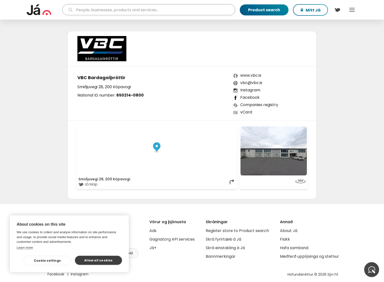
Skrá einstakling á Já (225, 248)
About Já (288, 230)
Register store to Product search (237, 230)
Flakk (285, 239)
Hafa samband (294, 248)
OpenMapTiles (225, 129)
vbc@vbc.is (251, 83)
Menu (352, 9)
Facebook (250, 97)
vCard (246, 112)
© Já (184, 129)
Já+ (152, 248)
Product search (264, 10)
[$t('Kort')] (337, 9)
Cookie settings (47, 260)
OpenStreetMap (202, 129)
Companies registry (259, 105)
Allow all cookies (98, 260)
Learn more (25, 247)
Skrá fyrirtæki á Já (223, 239)
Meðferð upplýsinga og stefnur (309, 256)
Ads (152, 230)
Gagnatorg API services (172, 239)
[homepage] (44, 9)
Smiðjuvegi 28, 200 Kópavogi (104, 87)
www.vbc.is (250, 75)
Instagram (250, 90)
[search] (149, 10)
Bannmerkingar (221, 256)
